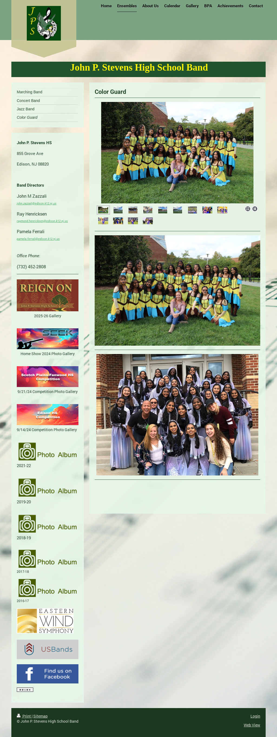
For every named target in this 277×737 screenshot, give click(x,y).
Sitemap (40, 716)
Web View (252, 725)
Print (24, 716)
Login (255, 716)
